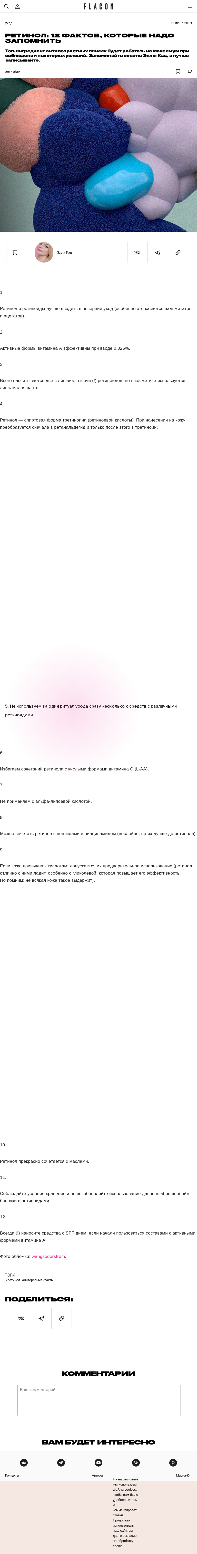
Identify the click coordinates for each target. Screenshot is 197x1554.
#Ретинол (13, 1280)
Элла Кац (64, 252)
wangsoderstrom (48, 1256)
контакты (12, 1475)
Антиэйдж (12, 71)
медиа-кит (184, 1475)
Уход (8, 23)
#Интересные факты (37, 1280)
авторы (97, 1475)
